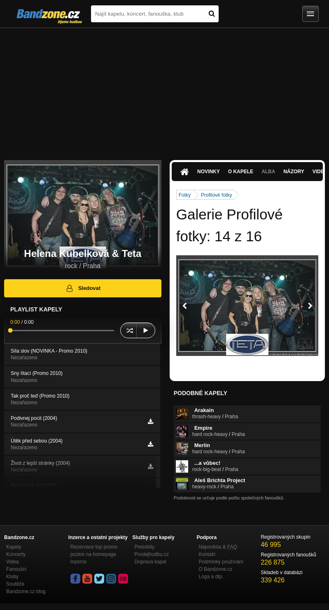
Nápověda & (217, 547)
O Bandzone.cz (215, 569)
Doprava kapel (150, 562)
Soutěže (15, 584)
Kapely (13, 547)
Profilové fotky (216, 195)
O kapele (240, 171)
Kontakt (206, 554)
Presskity (145, 547)
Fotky (185, 195)
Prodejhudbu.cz (152, 554)
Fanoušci (16, 569)
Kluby (12, 576)
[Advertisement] (164, 90)
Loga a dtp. (210, 576)
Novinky (208, 171)
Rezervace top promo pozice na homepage (94, 550)
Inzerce (78, 562)
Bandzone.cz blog (25, 591)
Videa (12, 562)
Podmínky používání (220, 562)
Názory (293, 171)
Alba (268, 171)
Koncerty (16, 554)
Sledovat (83, 288)
